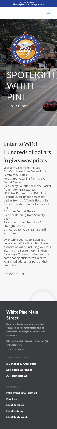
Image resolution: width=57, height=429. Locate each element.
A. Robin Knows (17, 375)
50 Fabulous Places (19, 369)
